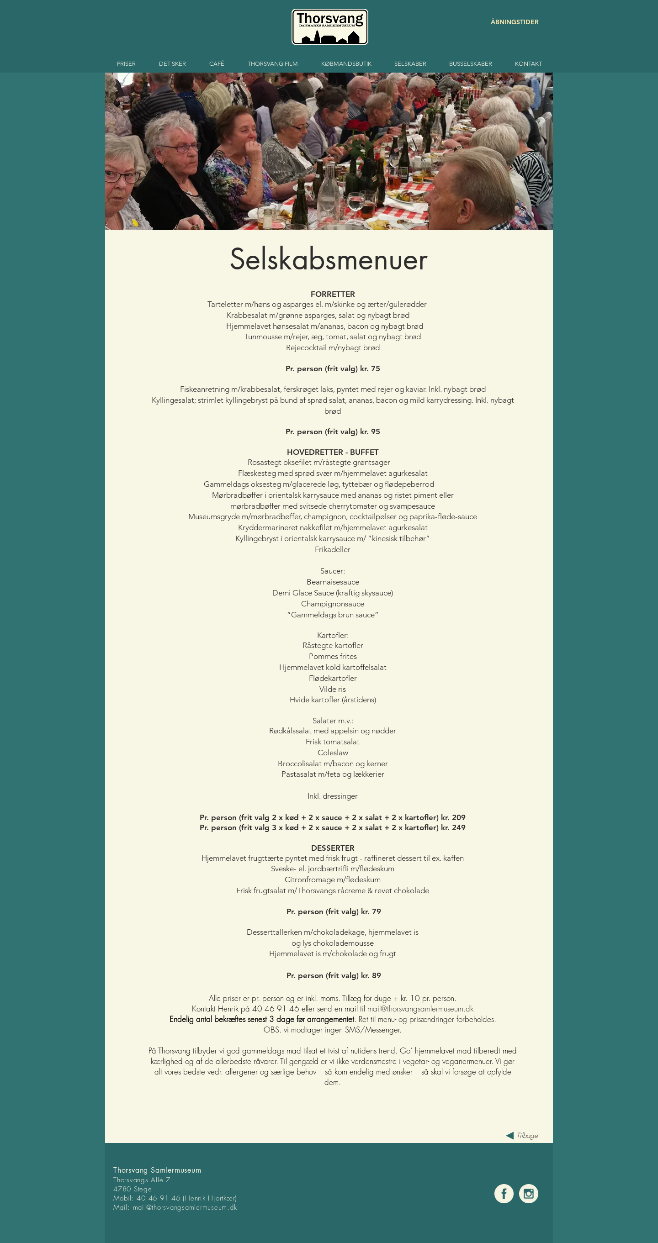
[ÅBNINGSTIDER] (506, 22)
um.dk (227, 1207)
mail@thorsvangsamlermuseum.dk (420, 1008)
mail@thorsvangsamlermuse (175, 1207)
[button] (329, 151)
